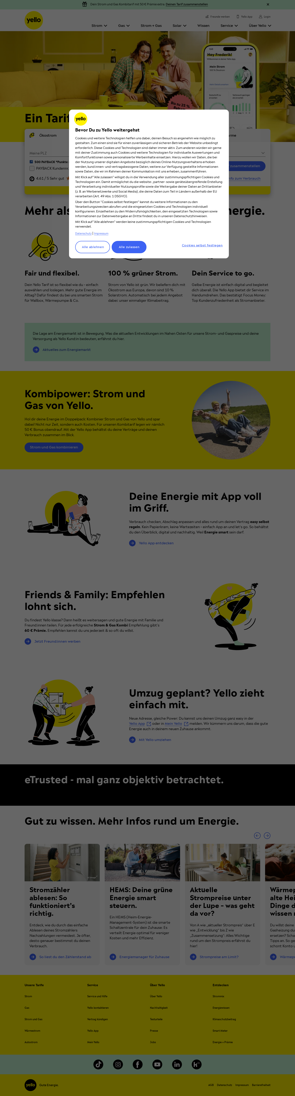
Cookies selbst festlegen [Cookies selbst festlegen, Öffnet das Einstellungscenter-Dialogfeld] (202, 245)
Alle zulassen (129, 247)
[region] (149, 184)
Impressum (101, 233)
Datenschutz (83, 233)
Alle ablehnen (93, 247)
